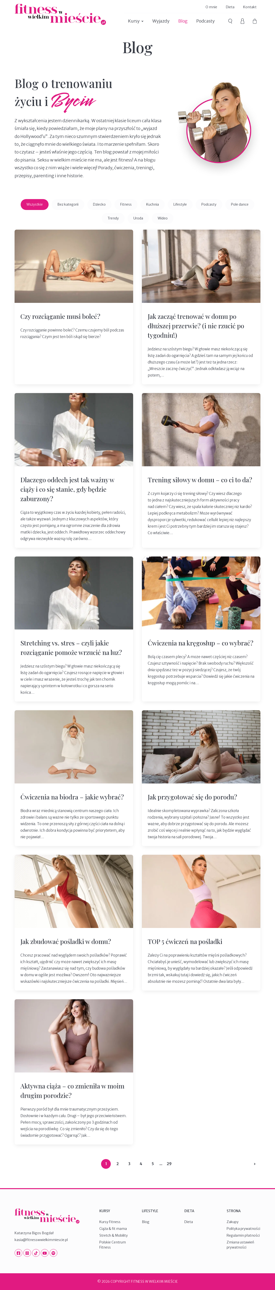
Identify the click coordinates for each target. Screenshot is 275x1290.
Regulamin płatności (243, 1235)
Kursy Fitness (109, 1222)
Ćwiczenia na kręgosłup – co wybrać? (200, 643)
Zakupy (233, 1222)
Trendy (113, 218)
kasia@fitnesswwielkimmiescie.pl (41, 1240)
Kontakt (250, 7)
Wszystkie (34, 204)
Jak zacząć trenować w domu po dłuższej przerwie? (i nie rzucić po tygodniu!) (196, 325)
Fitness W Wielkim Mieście (60, 14)
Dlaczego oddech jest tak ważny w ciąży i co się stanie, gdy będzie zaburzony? (67, 489)
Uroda (138, 218)
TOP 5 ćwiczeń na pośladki (185, 941)
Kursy (134, 21)
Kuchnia (152, 204)
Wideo (163, 218)
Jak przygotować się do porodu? (192, 797)
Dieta (230, 7)
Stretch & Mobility (113, 1235)
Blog (183, 21)
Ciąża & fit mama (113, 1228)
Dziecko (99, 204)
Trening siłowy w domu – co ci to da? (200, 480)
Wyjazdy (161, 21)
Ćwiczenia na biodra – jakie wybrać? (72, 797)
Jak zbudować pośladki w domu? (65, 941)
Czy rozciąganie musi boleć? (60, 316)
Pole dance (240, 204)
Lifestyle (180, 204)
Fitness (126, 204)
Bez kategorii (67, 204)
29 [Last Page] (169, 1163)
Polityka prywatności (243, 1228)
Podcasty (205, 21)
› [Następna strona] (255, 1163)
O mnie (211, 7)
